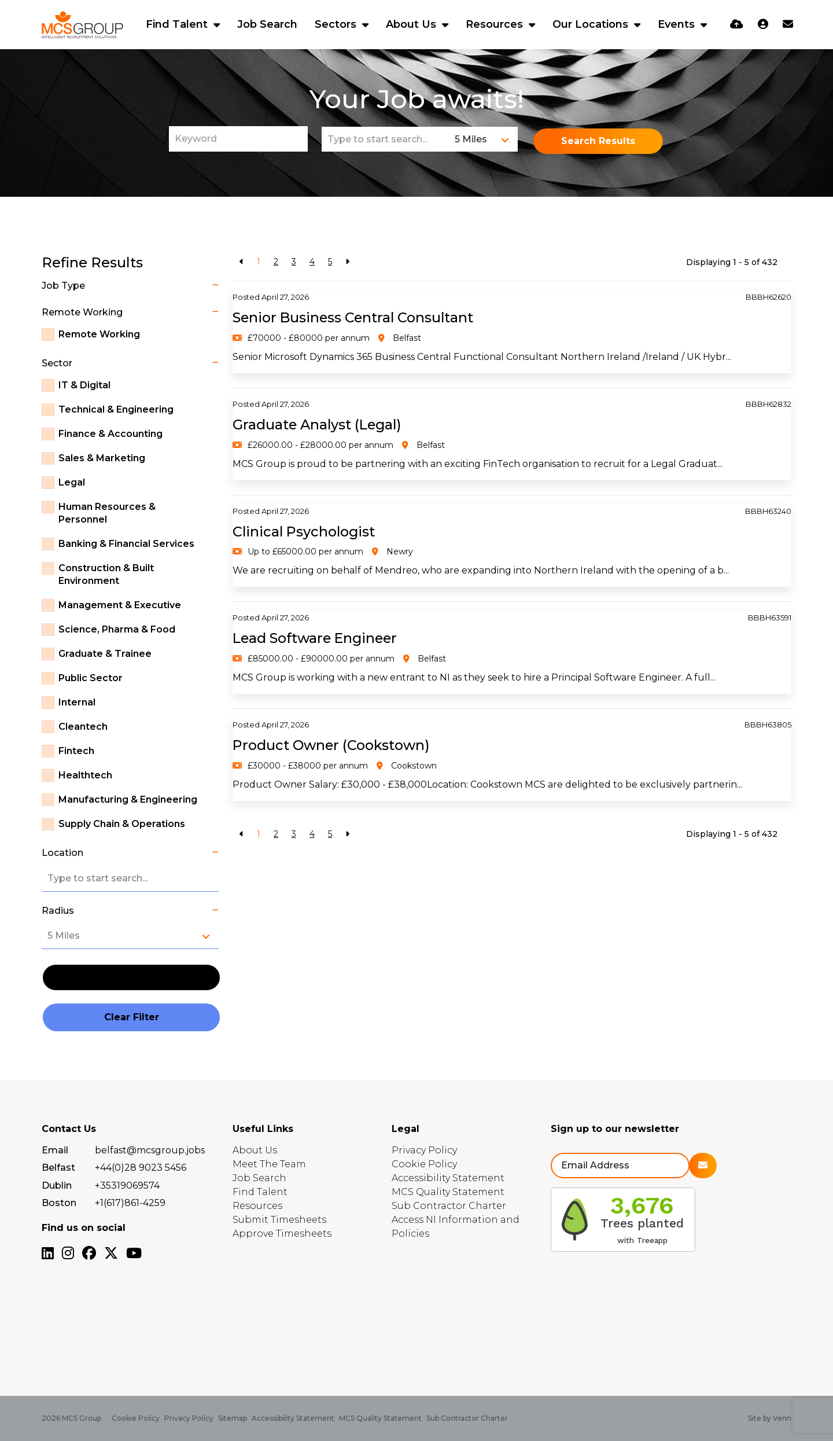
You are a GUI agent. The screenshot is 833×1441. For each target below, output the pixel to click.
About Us (412, 24)
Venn (782, 1418)
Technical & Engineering (116, 409)
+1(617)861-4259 (130, 1202)
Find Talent (178, 24)
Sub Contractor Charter (449, 1205)
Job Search (267, 24)
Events (678, 24)
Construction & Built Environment (106, 574)
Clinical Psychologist (305, 531)
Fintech (76, 750)
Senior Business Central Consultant (355, 317)
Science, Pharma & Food (116, 629)
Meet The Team (269, 1164)
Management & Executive (119, 605)
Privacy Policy (424, 1150)
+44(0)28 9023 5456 (140, 1167)
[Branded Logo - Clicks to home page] (82, 25)
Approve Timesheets (282, 1233)
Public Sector (90, 677)
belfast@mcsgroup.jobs (150, 1150)
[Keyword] (238, 139)
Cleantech (83, 726)
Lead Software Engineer (317, 638)
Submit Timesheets (279, 1219)
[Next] (347, 261)
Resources (496, 24)
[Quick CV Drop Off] (736, 24)
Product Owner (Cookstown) (333, 745)
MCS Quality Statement (448, 1191)
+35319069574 (127, 1185)
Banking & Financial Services (126, 543)
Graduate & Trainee (105, 653)
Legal (71, 482)
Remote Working (99, 334)
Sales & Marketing (101, 458)
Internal (76, 702)
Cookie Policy (424, 1164)
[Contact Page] (788, 24)
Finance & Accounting (110, 433)
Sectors (337, 24)
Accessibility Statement (448, 1177)
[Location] (385, 139)
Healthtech (85, 775)
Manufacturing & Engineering (127, 799)
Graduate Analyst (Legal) (319, 424)
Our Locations (591, 24)
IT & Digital (84, 385)
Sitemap (232, 1418)
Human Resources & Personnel (107, 513)
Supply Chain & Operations (121, 823)
